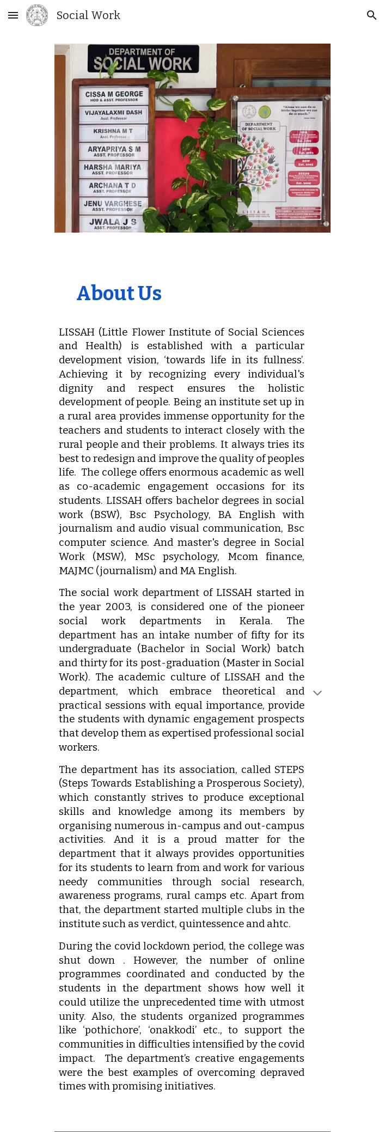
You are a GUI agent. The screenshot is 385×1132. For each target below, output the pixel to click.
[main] (192, 695)
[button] (13, 15)
